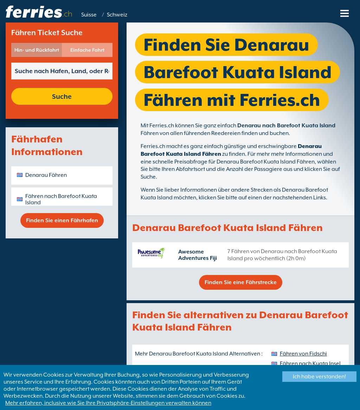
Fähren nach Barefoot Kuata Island (61, 199)
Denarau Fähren (46, 175)
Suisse (89, 15)
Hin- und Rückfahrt (36, 50)
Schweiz (117, 15)
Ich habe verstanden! (319, 376)
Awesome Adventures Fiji (197, 255)
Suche (62, 96)
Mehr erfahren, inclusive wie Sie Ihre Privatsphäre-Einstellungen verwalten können (108, 403)
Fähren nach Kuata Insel (310, 363)
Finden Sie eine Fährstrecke (241, 282)
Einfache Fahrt (87, 50)
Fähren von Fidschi (303, 354)
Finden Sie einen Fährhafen (62, 220)
